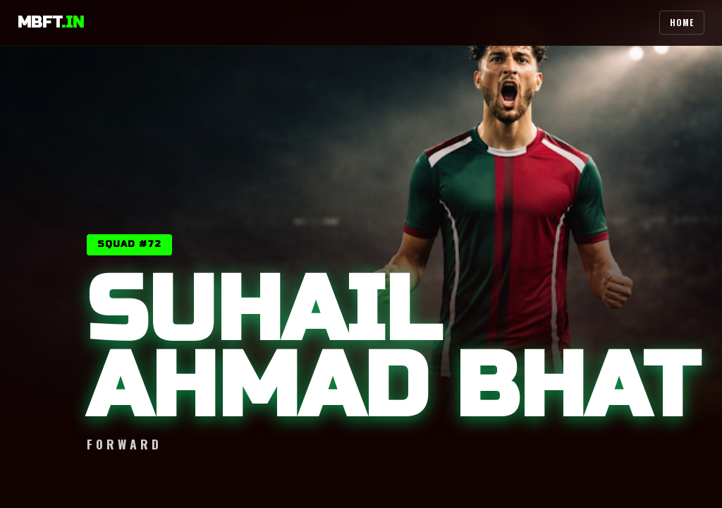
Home (682, 22)
